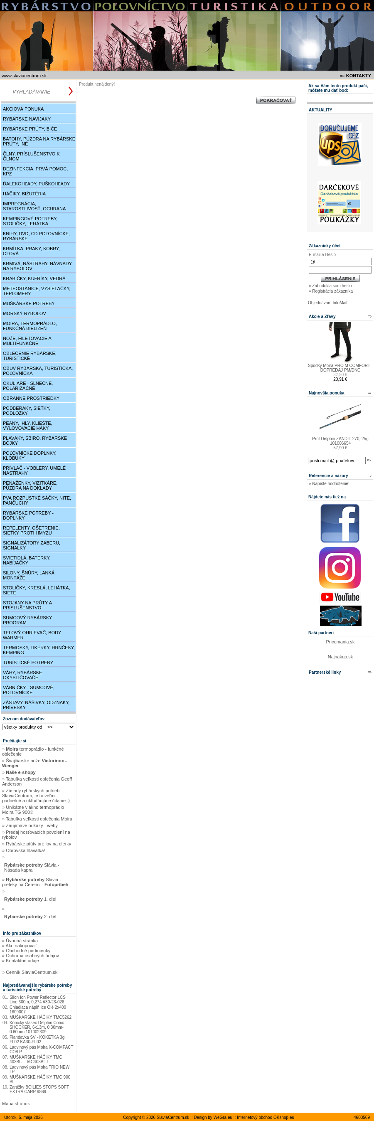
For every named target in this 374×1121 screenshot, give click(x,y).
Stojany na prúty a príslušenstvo (27, 605)
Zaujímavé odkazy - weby (32, 825)
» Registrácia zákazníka (331, 291)
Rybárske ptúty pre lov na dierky (38, 843)
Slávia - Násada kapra (31, 867)
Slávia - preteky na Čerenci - (35, 882)
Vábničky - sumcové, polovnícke (28, 690)
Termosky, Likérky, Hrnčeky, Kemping (39, 650)
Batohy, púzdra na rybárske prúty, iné (39, 141)
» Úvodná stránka (20, 940)
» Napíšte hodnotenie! (329, 483)
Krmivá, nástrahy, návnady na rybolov (37, 266)
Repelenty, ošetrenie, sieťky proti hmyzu (31, 530)
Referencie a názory (328, 475)
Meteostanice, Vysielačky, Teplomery (36, 291)
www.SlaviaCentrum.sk (24, 75)
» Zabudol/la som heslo (330, 285)
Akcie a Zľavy (322, 316)
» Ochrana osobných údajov (30, 955)
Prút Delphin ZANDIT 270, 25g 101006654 (340, 441)
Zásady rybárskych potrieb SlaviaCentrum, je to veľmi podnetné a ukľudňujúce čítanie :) (36, 795)
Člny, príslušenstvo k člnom (31, 156)
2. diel (30, 916)
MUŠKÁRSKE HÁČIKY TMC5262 (40, 1017)
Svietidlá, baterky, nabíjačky (27, 560)
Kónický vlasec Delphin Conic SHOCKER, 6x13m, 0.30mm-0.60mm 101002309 (37, 1027)
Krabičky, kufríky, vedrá (34, 278)
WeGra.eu (223, 1117)
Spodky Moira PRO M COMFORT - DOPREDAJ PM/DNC (340, 367)
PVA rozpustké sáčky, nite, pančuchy (37, 500)
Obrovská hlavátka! (25, 850)
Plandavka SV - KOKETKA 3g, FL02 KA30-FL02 (38, 1039)
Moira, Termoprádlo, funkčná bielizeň (30, 326)
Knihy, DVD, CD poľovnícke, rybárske (36, 236)
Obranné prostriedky (31, 398)
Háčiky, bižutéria (24, 193)
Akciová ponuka (23, 108)
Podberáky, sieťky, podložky (26, 411)
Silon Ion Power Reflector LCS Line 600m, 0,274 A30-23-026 (38, 999)
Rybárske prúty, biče (30, 128)
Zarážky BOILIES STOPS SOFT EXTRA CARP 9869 (39, 1089)
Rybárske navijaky (27, 118)
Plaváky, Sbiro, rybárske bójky (35, 441)
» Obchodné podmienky (26, 950)
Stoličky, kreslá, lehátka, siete (36, 590)
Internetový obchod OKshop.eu (265, 1117)
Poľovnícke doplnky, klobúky (30, 456)
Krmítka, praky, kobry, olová (31, 251)
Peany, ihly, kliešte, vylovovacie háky (27, 426)
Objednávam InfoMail (327, 303)
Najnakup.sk (340, 656)
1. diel (30, 899)
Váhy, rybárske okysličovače (22, 675)
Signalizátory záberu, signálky (31, 545)
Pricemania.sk (340, 641)
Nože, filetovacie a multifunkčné (27, 341)
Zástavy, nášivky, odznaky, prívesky (36, 705)
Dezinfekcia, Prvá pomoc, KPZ (35, 171)
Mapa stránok (16, 1103)
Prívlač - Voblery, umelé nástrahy (34, 471)
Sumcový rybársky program (27, 620)
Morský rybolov (24, 313)
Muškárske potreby (29, 303)
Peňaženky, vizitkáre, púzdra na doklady (30, 485)
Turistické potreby (28, 662)
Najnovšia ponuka (326, 393)
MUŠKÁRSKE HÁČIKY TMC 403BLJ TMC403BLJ (36, 1059)
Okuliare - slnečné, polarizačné (28, 386)
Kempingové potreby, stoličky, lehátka (30, 221)
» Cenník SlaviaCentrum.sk (29, 972)
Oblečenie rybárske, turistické (30, 356)
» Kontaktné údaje (20, 960)
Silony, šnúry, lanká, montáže (29, 575)
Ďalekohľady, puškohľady (36, 183)
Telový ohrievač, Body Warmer (32, 635)
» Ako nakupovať (19, 945)
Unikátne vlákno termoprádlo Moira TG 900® (33, 810)
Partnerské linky (325, 672)
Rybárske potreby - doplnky (28, 515)
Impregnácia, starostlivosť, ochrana (34, 206)
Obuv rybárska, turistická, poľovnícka (38, 371)
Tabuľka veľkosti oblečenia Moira (39, 818)
